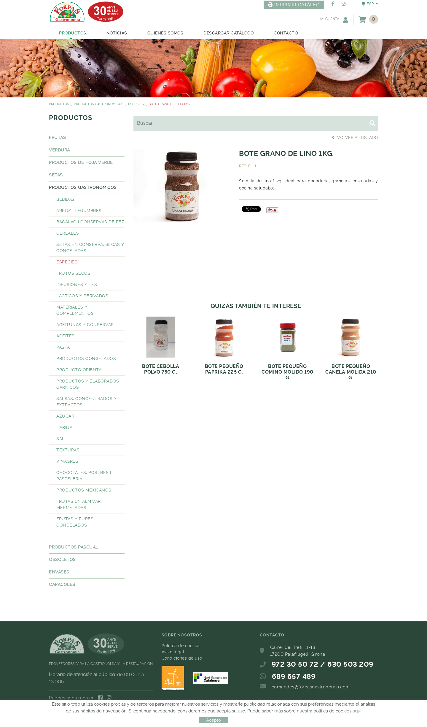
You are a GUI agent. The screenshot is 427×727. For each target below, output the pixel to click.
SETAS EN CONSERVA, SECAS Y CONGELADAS (90, 247)
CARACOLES (62, 584)
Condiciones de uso (182, 658)
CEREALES (67, 233)
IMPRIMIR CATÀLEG (294, 4)
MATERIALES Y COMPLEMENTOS (75, 310)
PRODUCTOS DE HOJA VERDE (81, 162)
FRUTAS (57, 137)
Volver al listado (355, 137)
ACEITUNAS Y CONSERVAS (85, 324)
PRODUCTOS (59, 104)
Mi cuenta (334, 20)
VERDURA (59, 150)
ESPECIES (136, 104)
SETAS (56, 175)
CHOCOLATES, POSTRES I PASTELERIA (83, 475)
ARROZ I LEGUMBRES (79, 210)
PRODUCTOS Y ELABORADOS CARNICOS (87, 384)
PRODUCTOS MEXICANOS (83, 490)
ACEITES (65, 336)
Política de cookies (181, 645)
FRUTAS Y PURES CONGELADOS (74, 521)
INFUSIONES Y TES (76, 284)
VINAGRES (67, 461)
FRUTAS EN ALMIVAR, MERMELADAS (79, 504)
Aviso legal (173, 651)
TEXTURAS (67, 450)
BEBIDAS (65, 199)
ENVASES (59, 572)
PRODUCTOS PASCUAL (73, 547)
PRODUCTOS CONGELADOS (86, 358)
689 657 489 (294, 676)
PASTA (63, 347)
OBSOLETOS (62, 559)
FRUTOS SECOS (73, 273)
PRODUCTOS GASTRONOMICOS (98, 104)
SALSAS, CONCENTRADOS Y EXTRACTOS (86, 401)
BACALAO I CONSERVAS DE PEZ (90, 221)
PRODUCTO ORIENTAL (80, 369)
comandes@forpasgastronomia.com (311, 687)
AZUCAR (65, 416)
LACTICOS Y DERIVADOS (82, 295)
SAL (60, 438)
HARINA (64, 427)
